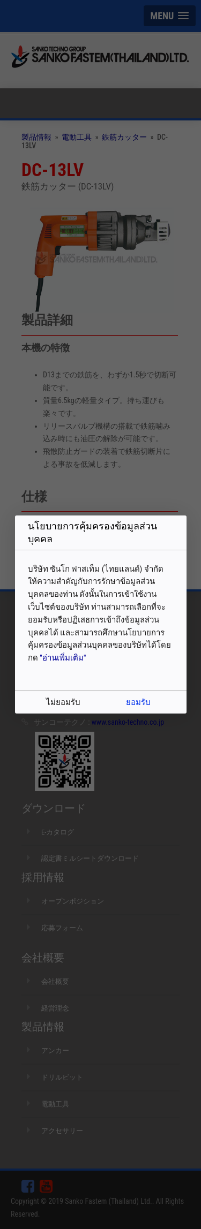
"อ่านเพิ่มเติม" (63, 658)
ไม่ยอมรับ (63, 702)
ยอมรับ (138, 702)
